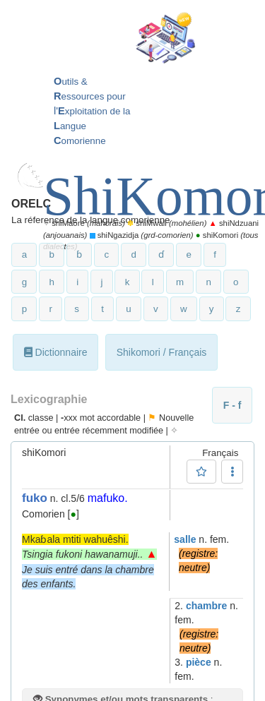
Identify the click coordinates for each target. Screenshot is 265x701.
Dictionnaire (56, 352)
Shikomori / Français (162, 352)
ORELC (31, 204)
